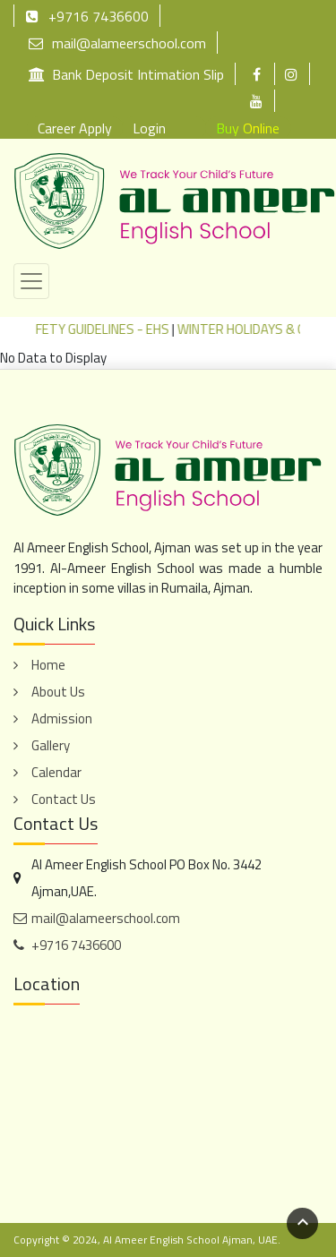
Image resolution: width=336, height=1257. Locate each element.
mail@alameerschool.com (117, 42)
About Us (58, 691)
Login (149, 128)
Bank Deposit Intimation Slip (126, 74)
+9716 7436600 (87, 15)
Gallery (50, 745)
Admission (61, 718)
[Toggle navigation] (31, 281)
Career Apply (75, 128)
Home (48, 664)
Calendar (56, 772)
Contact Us (63, 799)
